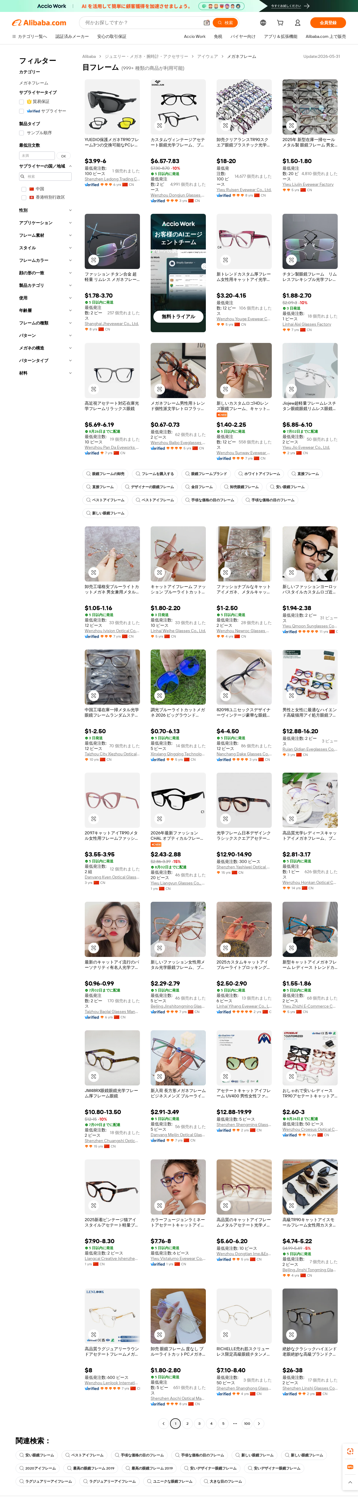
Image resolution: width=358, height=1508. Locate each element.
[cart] (281, 23)
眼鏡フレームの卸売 (105, 473)
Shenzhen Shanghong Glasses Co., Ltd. (244, 1388)
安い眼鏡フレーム (287, 487)
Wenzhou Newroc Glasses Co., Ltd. (244, 630)
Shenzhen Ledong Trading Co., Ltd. (112, 179)
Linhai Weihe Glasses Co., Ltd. (178, 630)
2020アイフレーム (37, 1468)
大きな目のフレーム (223, 1481)
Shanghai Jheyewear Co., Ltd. (112, 323)
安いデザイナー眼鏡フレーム (210, 1468)
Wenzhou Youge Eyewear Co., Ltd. (244, 318)
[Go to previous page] (163, 1423)
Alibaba (89, 56)
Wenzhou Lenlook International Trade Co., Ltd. (112, 1382)
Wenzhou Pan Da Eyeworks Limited (112, 447)
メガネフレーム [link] (241, 56)
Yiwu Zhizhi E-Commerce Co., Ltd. (310, 1006)
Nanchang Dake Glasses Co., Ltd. (244, 753)
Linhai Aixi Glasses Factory (307, 324)
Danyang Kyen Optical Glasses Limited (112, 877)
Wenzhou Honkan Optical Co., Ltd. (310, 882)
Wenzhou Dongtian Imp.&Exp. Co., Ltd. (244, 1253)
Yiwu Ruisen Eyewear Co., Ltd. (244, 189)
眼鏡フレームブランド (206, 473)
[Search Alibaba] (141, 22)
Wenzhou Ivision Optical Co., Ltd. (112, 630)
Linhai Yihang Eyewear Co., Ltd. (244, 1006)
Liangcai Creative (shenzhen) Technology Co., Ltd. (112, 1258)
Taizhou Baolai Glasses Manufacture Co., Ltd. (112, 1011)
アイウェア (207, 56)
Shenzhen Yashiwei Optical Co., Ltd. (244, 866)
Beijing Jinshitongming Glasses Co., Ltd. (178, 1006)
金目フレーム (199, 487)
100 (247, 1424)
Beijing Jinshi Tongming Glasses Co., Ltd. (310, 1269)
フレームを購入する (155, 473)
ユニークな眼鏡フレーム (169, 1481)
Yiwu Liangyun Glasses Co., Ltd (178, 883)
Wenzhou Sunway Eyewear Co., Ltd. (244, 452)
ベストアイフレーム (105, 500)
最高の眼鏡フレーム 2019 (90, 1468)
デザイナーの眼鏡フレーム (149, 487)
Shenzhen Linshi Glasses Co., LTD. (310, 1388)
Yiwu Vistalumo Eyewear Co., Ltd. (178, 1258)
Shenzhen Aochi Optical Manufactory (178, 1398)
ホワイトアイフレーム (259, 473)
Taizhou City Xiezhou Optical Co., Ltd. (112, 753)
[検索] (225, 22)
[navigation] (45, 740)
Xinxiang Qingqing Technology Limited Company (178, 753)
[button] (206, 22)
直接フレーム (305, 473)
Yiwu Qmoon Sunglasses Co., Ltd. (310, 626)
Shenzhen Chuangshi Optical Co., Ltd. (112, 1140)
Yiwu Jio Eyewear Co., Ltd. (306, 447)
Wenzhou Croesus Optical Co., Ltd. (310, 1129)
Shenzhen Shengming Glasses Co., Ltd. (244, 1124)
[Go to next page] (259, 1423)
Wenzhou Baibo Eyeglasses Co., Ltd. (178, 442)
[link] (350, 1451)
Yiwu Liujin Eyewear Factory (308, 184)
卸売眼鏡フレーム (241, 487)
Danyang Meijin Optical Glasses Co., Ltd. (178, 1134)
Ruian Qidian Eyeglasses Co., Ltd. (310, 749)
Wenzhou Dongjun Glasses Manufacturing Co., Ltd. (178, 195)
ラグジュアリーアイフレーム (45, 1481)
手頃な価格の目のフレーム (209, 500)
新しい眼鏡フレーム (105, 513)
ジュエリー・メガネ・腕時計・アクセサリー (146, 56)
